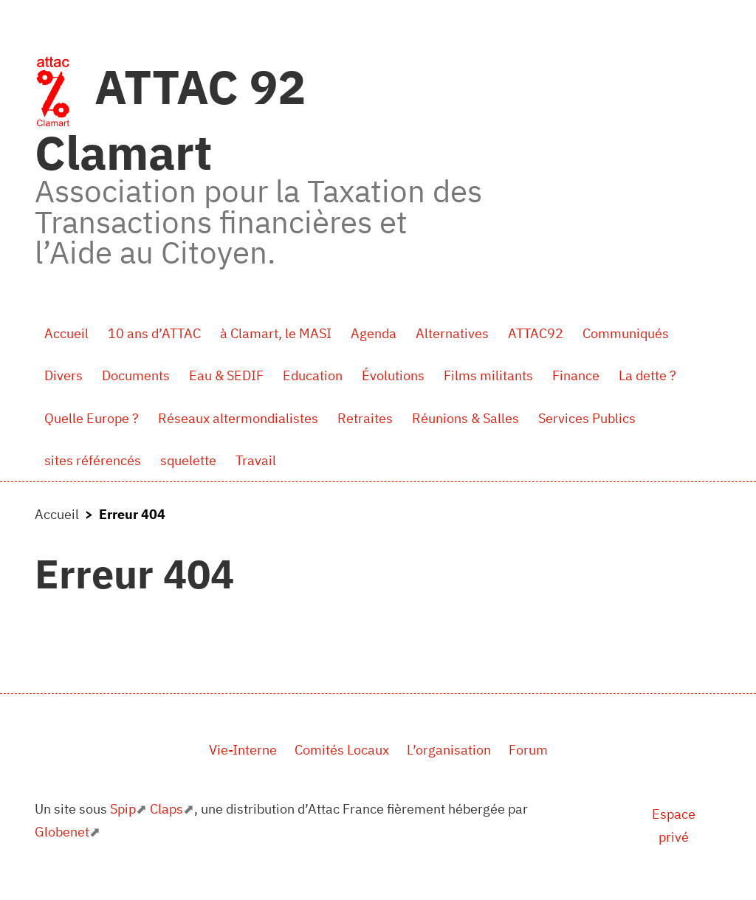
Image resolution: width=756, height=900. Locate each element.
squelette (188, 460)
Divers (63, 375)
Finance (575, 375)
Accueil (66, 333)
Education (313, 375)
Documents (136, 375)
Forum (528, 749)
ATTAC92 (535, 333)
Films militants (488, 375)
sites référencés (92, 460)
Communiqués (626, 333)
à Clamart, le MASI (275, 333)
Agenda (373, 333)
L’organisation (449, 749)
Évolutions (393, 375)
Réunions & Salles (465, 418)
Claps (166, 808)
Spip (123, 808)
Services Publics (587, 418)
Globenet (62, 831)
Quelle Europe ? (91, 418)
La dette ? (647, 375)
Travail (256, 460)
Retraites (365, 418)
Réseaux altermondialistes (238, 418)
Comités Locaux (342, 749)
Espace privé (673, 825)
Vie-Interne (243, 749)
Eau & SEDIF (226, 375)
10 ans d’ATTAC (154, 333)
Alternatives (452, 333)
